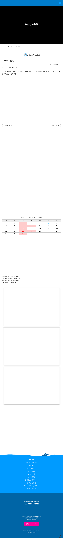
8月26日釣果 (55, 125)
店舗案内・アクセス (31, 480)
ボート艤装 (31, 471)
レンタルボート (31, 468)
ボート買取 (31, 477)
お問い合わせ (31, 483)
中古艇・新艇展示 (31, 462)
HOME (31, 459)
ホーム (4, 46)
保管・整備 (31, 474)
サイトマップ (31, 489)
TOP (60, 536)
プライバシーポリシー (31, 486)
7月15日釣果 (8, 125)
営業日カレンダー (31, 524)
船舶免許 (31, 465)
